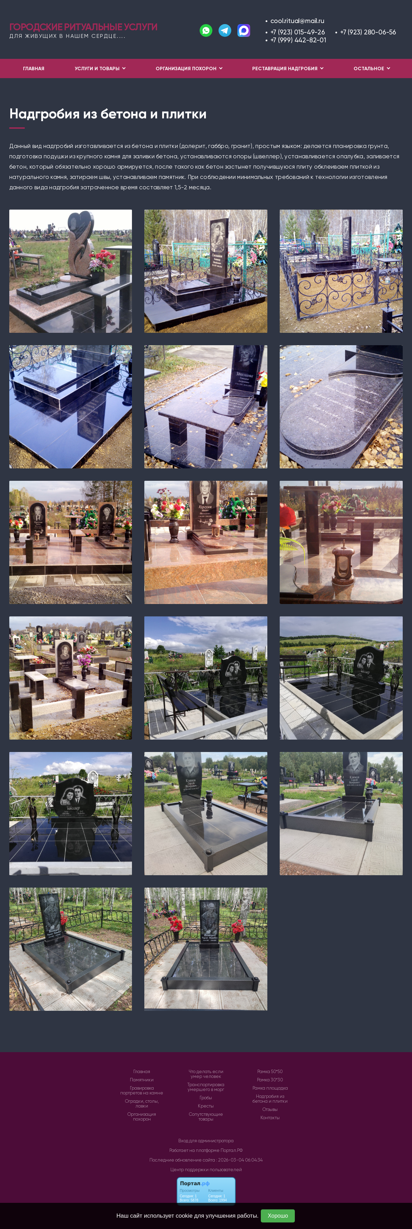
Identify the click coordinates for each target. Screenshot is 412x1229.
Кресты (206, 1106)
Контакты (270, 1117)
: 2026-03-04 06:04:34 (239, 1160)
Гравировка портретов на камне (141, 1090)
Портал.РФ (232, 1150)
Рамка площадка (270, 1088)
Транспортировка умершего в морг (205, 1087)
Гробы (206, 1097)
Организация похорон (141, 1117)
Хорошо (278, 1216)
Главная (33, 69)
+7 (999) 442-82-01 (298, 40)
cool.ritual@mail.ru (297, 21)
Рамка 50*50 (270, 1071)
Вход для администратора (206, 1140)
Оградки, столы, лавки (142, 1104)
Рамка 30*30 (270, 1080)
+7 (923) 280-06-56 (368, 32)
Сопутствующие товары (206, 1117)
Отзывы (270, 1109)
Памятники (142, 1080)
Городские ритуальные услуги (83, 27)
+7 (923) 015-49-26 (297, 32)
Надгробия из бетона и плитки (270, 1099)
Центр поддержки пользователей (206, 1169)
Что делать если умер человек (206, 1074)
